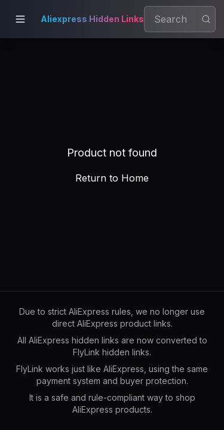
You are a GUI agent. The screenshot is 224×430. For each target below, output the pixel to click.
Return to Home (112, 178)
